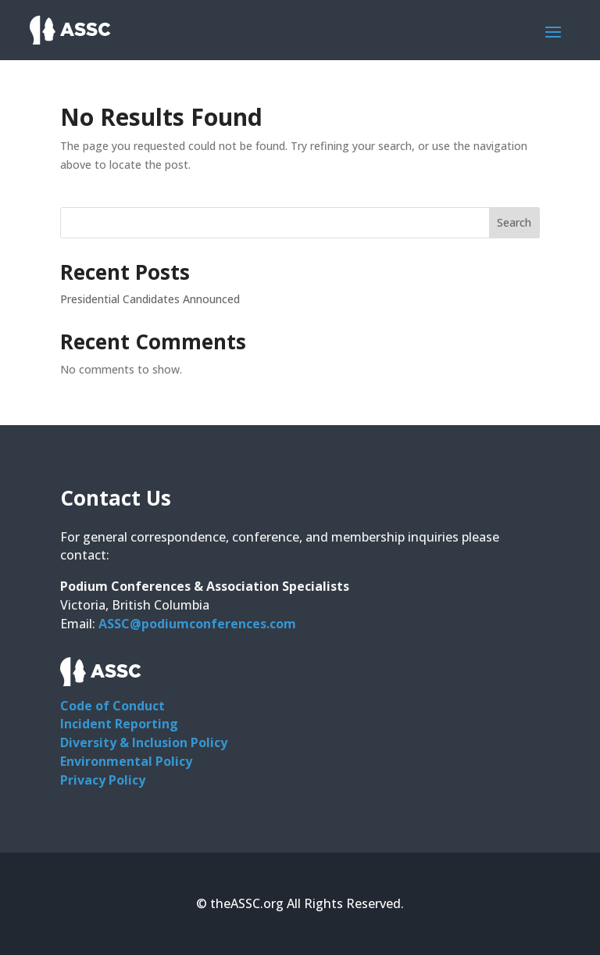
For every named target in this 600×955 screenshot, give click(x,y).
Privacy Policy (102, 780)
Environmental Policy (126, 761)
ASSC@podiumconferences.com (197, 623)
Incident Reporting (119, 723)
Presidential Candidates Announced (150, 299)
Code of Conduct (112, 705)
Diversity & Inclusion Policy (143, 742)
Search (514, 222)
